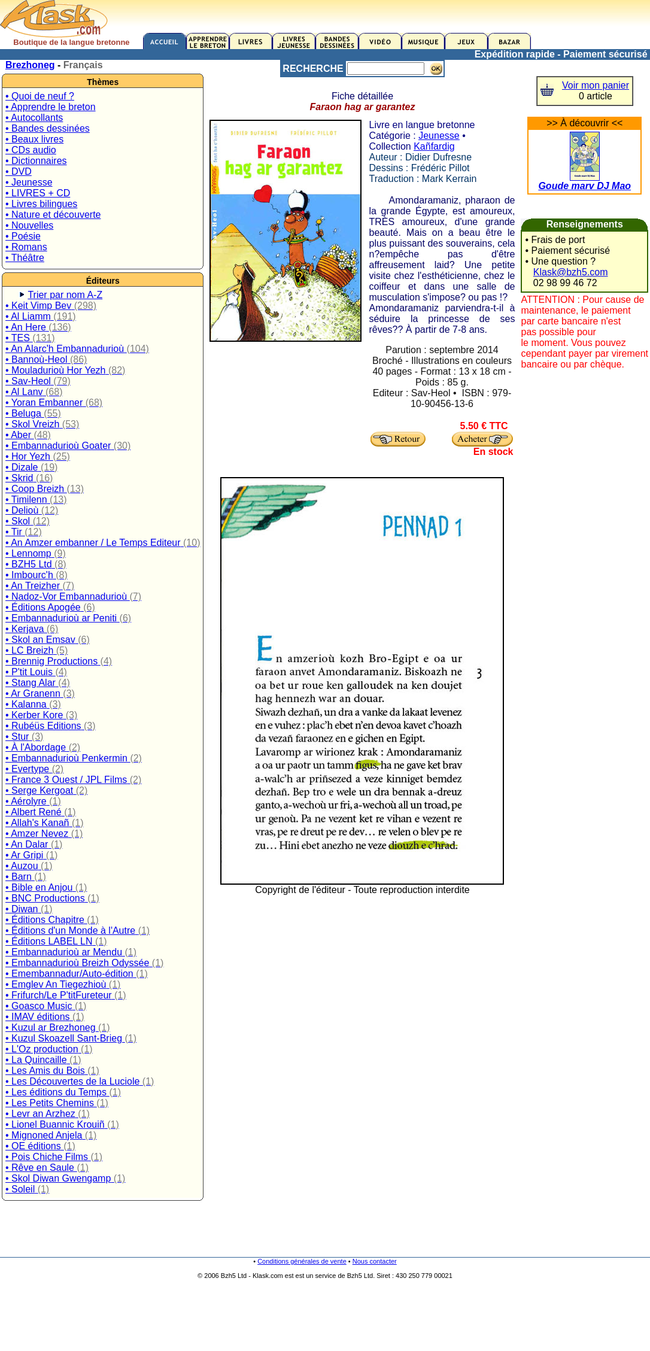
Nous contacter (375, 1261)
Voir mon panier (595, 85)
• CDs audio (30, 150)
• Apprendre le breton (50, 107)
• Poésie (23, 236)
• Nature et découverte (53, 215)
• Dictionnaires (36, 161)
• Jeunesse (29, 182)
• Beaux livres (34, 139)
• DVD (18, 171)
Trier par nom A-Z (65, 295)
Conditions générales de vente (302, 1261)
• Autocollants (34, 118)
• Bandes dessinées (47, 128)
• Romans (26, 247)
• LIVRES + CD (37, 193)
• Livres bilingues (41, 204)
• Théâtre (24, 258)
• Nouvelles (29, 225)
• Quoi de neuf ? (39, 96)
